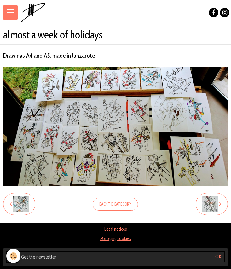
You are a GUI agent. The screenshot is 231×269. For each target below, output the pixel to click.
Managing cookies (115, 238)
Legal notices (115, 228)
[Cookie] (13, 256)
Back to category (115, 204)
